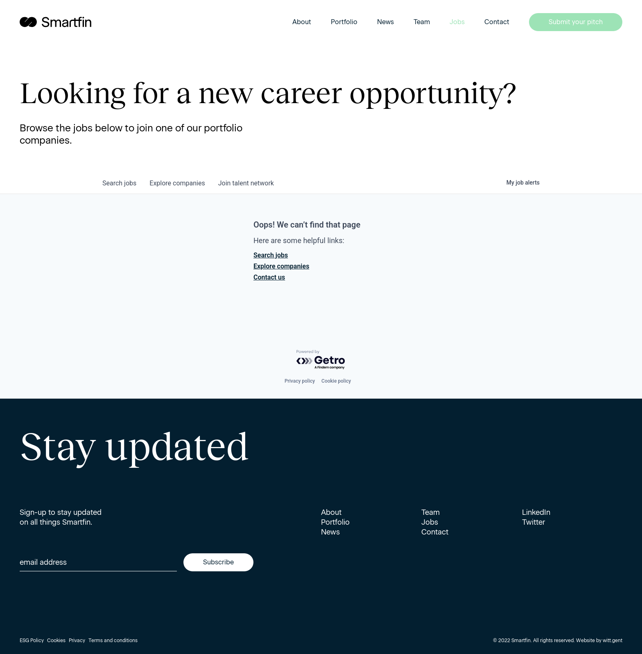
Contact (496, 22)
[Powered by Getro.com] (321, 360)
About (301, 22)
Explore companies (281, 266)
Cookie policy (336, 381)
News (385, 22)
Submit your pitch (576, 22)
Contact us (269, 277)
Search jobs (270, 255)
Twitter (533, 522)
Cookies (56, 640)
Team (422, 22)
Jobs (457, 22)
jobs (119, 183)
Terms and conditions (113, 640)
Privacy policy (300, 381)
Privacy (77, 640)
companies (177, 183)
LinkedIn (536, 512)
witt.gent (612, 640)
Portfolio (344, 22)
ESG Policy (32, 640)
